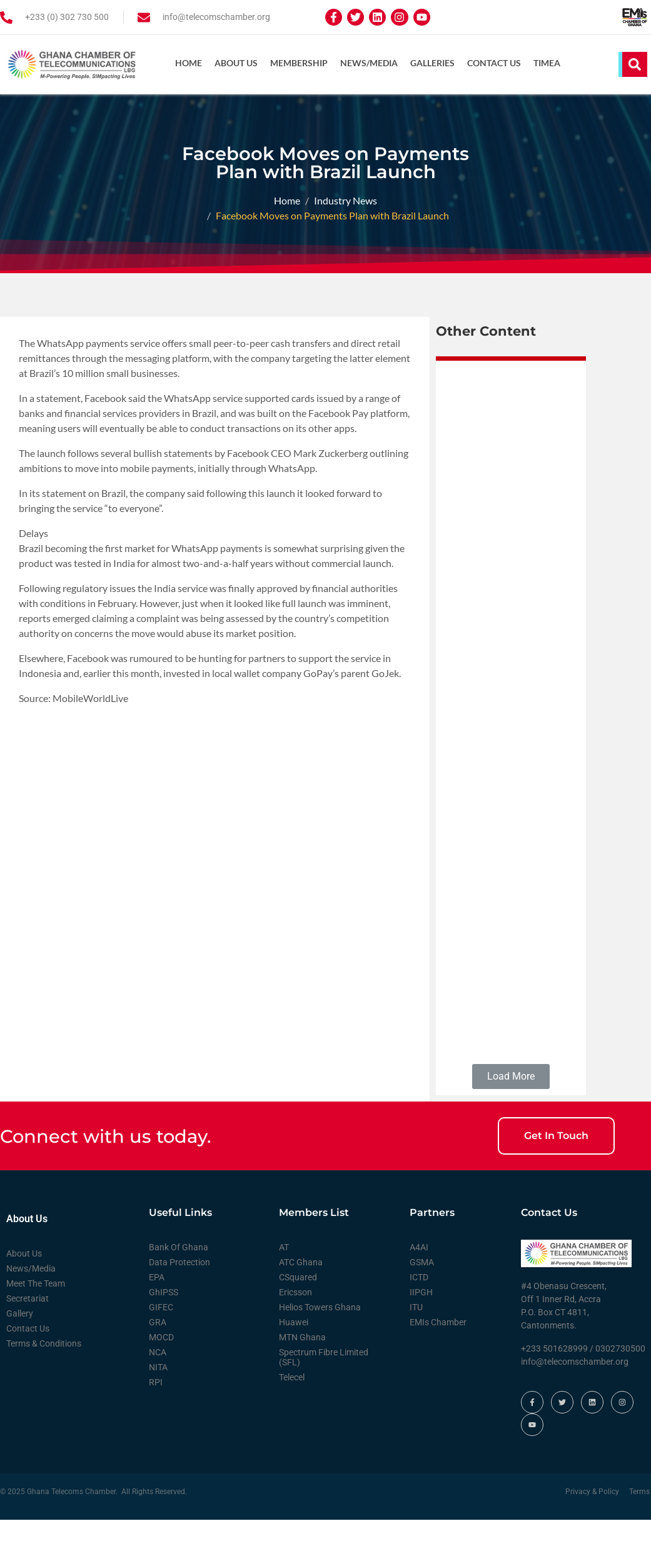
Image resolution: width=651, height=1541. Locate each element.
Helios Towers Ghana (320, 1329)
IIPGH (421, 1314)
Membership (299, 63)
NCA (157, 1374)
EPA (156, 1299)
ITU (416, 1329)
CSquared (298, 1299)
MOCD (161, 1359)
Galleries (432, 63)
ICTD (419, 1299)
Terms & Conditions (43, 1365)
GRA (157, 1344)
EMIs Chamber (438, 1344)
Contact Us (494, 63)
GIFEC (161, 1329)
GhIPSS (163, 1314)
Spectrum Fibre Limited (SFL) (323, 1379)
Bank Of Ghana (178, 1269)
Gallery (19, 1335)
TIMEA (546, 63)
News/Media (369, 63)
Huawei (293, 1344)
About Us (236, 63)
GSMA (422, 1284)
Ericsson (295, 1314)
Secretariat (27, 1320)
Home (188, 63)
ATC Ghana (301, 1284)
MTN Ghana (302, 1359)
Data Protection (179, 1284)
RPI (156, 1404)
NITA (158, 1389)
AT (284, 1269)
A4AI (419, 1269)
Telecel (292, 1399)
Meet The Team (35, 1305)
